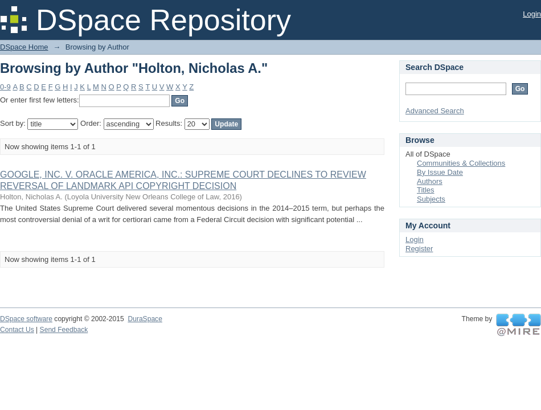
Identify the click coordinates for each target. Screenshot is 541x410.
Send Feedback (64, 330)
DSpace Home (24, 47)
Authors (429, 181)
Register (419, 248)
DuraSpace (145, 319)
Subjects (431, 199)
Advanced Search (434, 110)
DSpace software (26, 319)
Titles (426, 190)
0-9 (5, 87)
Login (532, 14)
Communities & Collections (461, 163)
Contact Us (17, 330)
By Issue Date (440, 172)
